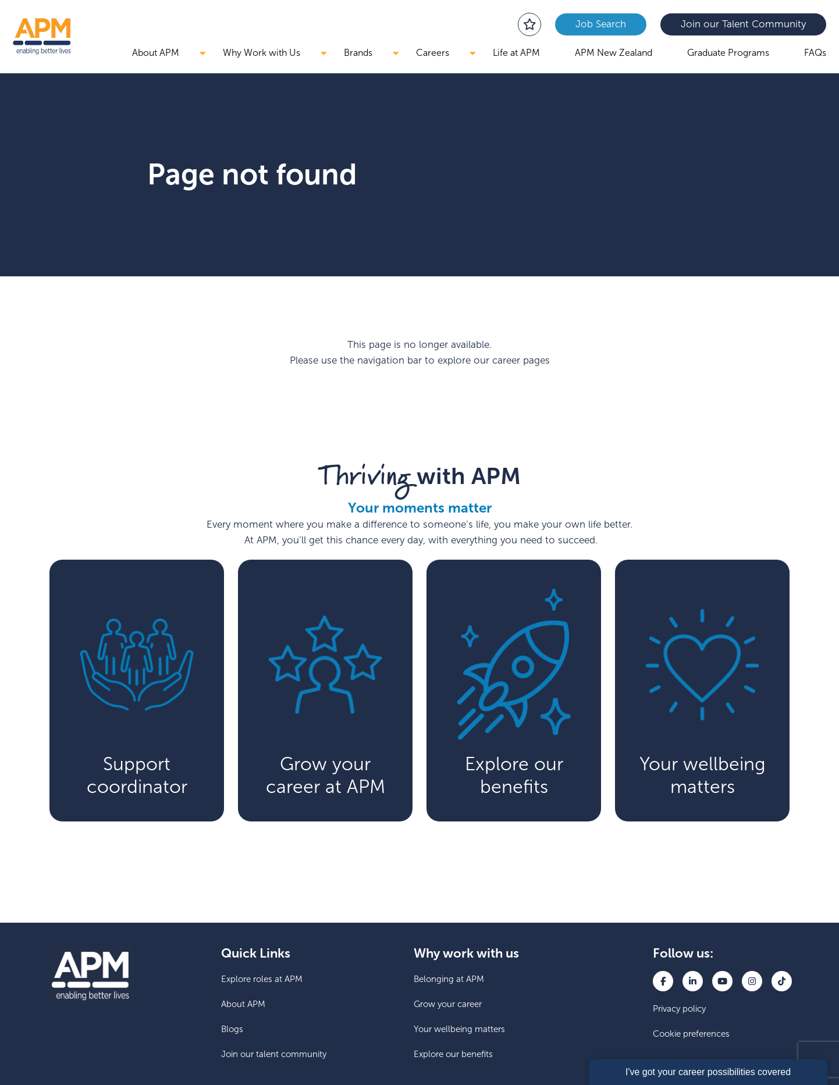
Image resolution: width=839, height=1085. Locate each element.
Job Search (600, 24)
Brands (358, 53)
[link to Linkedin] (692, 981)
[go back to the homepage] (42, 36)
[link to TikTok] (782, 981)
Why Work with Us (261, 53)
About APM (155, 53)
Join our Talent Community (743, 24)
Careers (432, 53)
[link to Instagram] (752, 981)
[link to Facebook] (663, 981)
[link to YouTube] (722, 981)
